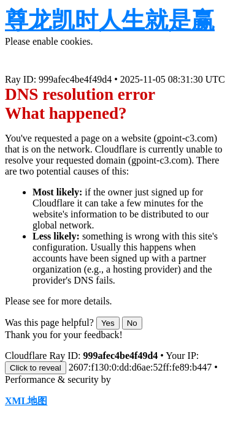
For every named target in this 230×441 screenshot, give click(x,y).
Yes (108, 323)
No (132, 323)
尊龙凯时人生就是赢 (110, 20)
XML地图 (26, 401)
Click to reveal (35, 367)
